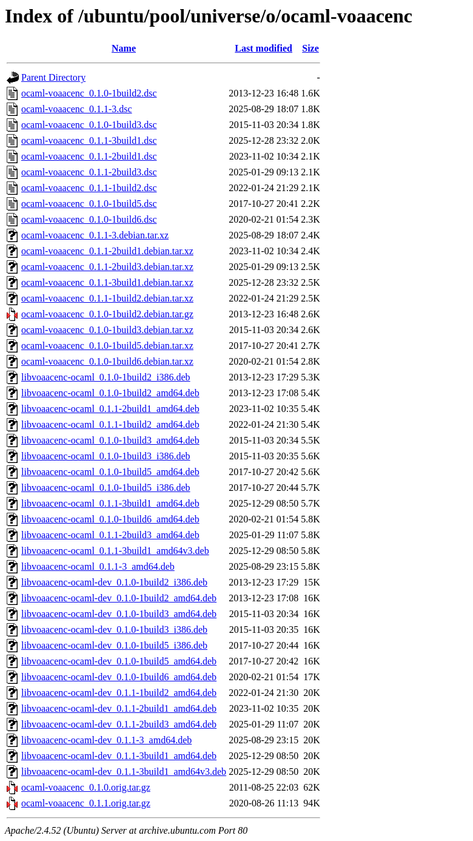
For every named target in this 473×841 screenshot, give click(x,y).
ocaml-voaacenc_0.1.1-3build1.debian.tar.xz (107, 282)
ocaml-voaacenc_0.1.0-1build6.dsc (88, 219)
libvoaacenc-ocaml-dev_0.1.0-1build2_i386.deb (114, 582)
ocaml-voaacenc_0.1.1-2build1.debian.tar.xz (107, 251)
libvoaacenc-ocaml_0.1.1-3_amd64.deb (98, 566)
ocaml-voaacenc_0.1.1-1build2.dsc (88, 188)
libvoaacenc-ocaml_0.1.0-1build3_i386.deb (105, 456)
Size (310, 48)
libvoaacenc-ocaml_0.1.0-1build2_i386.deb (105, 377)
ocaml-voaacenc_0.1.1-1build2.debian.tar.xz (107, 298)
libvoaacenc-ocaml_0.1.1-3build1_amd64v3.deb (115, 550)
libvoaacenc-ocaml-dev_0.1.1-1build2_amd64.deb (118, 692)
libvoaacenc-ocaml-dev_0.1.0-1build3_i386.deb (114, 629)
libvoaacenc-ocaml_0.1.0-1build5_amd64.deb (110, 472)
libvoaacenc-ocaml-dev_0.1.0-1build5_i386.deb (114, 645)
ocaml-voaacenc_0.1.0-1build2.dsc (88, 93)
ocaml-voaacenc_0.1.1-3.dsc (76, 109)
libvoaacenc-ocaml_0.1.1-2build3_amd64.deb (110, 535)
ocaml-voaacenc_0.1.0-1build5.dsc (88, 203)
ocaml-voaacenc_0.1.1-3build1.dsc (88, 140)
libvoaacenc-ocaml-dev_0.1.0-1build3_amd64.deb (118, 614)
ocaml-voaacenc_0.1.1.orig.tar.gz (85, 803)
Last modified (263, 48)
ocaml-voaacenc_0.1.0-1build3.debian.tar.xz (107, 330)
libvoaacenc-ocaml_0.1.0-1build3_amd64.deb (110, 440)
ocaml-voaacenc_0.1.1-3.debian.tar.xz (95, 235)
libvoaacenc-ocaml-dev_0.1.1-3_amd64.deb (106, 740)
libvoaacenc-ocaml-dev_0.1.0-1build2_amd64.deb (118, 598)
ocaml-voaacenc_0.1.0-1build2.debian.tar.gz (107, 314)
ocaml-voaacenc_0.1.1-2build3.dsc (88, 172)
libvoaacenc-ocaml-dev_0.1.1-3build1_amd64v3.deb (123, 771)
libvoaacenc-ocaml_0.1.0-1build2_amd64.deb (110, 393)
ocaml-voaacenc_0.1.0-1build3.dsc (88, 125)
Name (124, 48)
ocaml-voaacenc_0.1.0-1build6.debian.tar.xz (107, 361)
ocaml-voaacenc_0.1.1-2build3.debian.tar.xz (107, 267)
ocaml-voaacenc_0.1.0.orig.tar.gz (85, 787)
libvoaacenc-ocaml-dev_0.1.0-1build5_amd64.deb (118, 661)
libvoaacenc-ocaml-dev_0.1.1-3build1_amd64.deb (118, 756)
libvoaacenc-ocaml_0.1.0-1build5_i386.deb (105, 487)
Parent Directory (53, 77)
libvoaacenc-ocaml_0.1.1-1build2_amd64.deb (110, 424)
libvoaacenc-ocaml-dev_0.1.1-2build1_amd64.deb (118, 708)
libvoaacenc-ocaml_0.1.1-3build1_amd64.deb (110, 503)
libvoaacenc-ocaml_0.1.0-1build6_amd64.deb (110, 519)
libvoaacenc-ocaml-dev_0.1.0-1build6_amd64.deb (118, 677)
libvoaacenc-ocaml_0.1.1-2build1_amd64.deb (110, 409)
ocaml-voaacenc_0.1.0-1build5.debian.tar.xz (107, 345)
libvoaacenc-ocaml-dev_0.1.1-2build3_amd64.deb (118, 724)
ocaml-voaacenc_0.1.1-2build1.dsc (88, 156)
